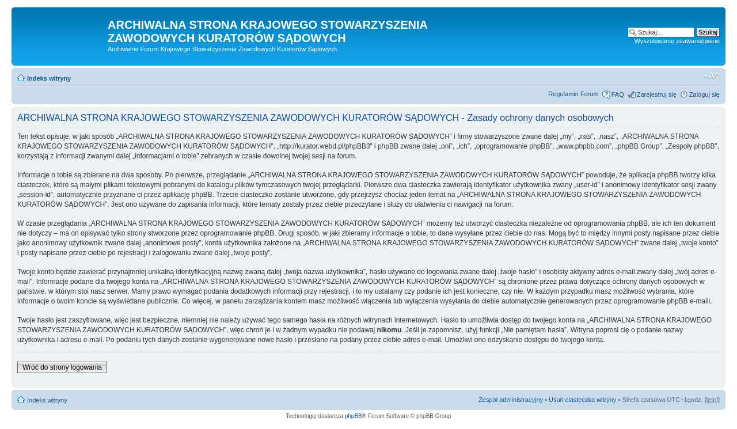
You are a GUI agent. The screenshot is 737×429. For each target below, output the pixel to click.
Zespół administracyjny (510, 399)
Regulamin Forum (573, 93)
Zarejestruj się (657, 94)
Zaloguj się (704, 94)
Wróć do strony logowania (62, 367)
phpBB (353, 416)
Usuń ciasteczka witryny (582, 399)
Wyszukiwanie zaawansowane (677, 40)
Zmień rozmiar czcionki (711, 76)
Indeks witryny (49, 78)
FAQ (617, 94)
